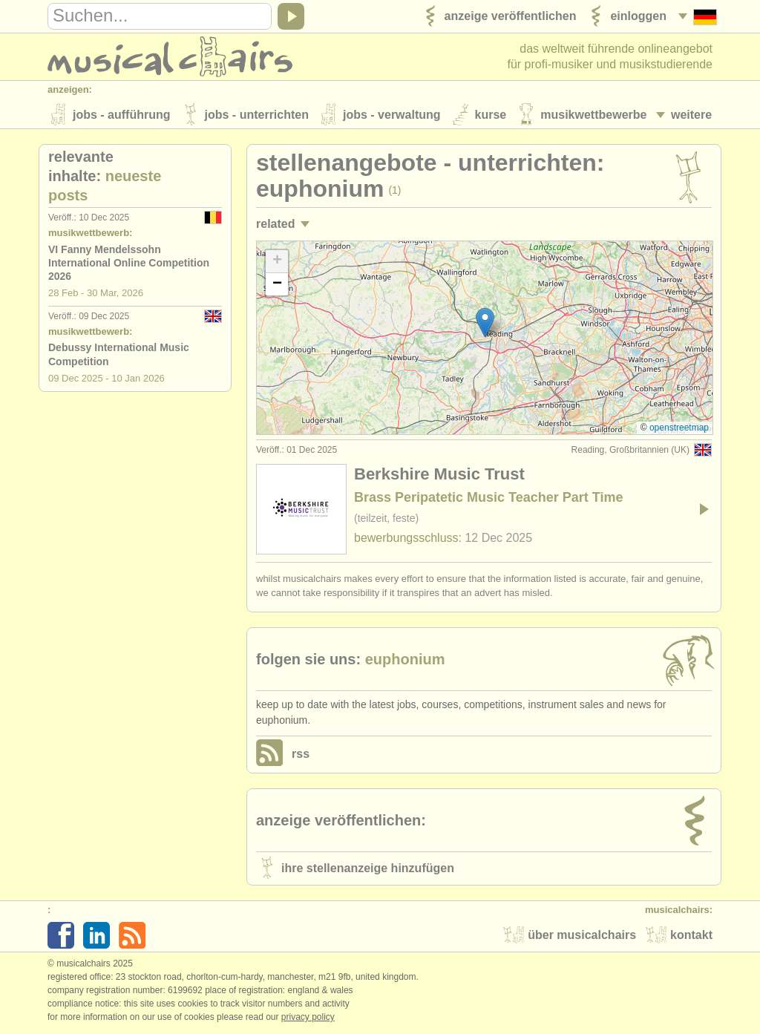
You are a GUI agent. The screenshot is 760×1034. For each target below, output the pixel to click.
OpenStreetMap (679, 429)
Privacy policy (308, 1018)
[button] (485, 324)
